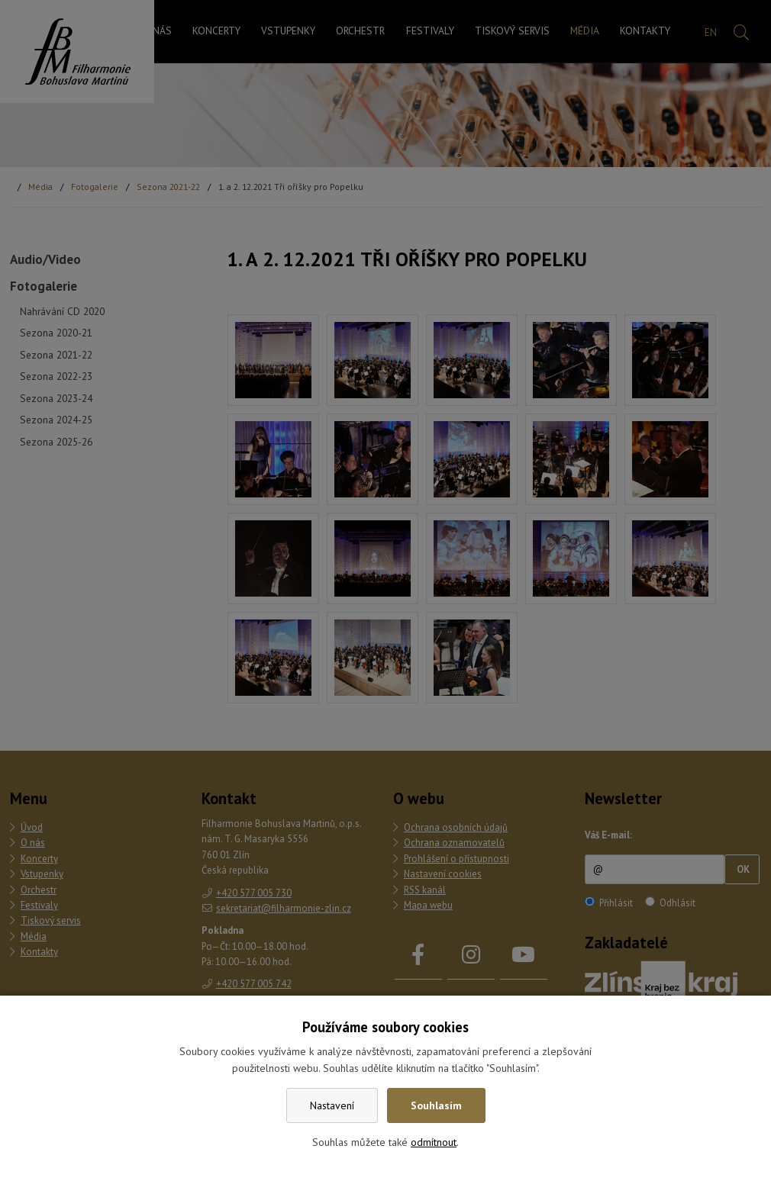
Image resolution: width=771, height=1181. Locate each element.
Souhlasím (436, 1105)
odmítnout (433, 1142)
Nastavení (332, 1105)
